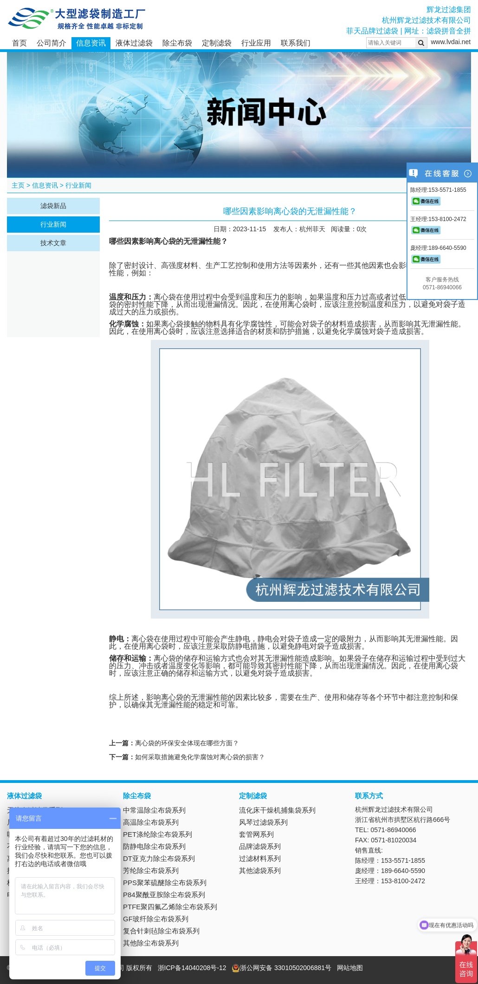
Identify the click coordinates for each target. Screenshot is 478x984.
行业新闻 (78, 185)
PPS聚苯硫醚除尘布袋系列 (165, 882)
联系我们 (295, 43)
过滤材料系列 (260, 858)
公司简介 (51, 43)
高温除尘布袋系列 (151, 822)
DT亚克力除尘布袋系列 (159, 858)
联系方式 (369, 796)
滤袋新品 (53, 205)
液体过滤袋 (134, 43)
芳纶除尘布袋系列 (151, 870)
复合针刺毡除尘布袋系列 (161, 931)
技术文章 (53, 243)
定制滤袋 (217, 43)
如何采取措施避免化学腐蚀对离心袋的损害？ (200, 757)
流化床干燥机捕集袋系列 (277, 810)
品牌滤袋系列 (260, 846)
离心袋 (165, 241)
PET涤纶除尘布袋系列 (157, 834)
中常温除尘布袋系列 (154, 810)
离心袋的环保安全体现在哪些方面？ (187, 743)
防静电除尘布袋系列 (154, 846)
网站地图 (350, 967)
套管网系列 (256, 834)
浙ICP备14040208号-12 (192, 967)
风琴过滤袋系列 (263, 822)
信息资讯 (91, 43)
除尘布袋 (177, 43)
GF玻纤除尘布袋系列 (155, 919)
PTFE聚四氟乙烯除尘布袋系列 (170, 907)
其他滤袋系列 (260, 870)
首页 (19, 43)
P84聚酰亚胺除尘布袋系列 (164, 895)
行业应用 (256, 43)
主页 (18, 185)
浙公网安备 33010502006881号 (281, 967)
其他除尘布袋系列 (151, 943)
